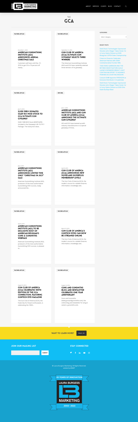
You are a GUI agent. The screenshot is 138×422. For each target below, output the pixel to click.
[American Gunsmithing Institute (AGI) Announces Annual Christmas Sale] (31, 59)
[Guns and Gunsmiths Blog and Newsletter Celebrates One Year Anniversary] (75, 295)
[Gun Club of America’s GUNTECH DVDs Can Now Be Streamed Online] (75, 236)
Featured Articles (19, 34)
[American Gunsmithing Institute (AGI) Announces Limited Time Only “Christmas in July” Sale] (31, 177)
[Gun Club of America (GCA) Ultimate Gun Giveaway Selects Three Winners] (75, 59)
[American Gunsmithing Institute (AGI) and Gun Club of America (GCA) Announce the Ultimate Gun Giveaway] (75, 118)
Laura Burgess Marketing (63, 366)
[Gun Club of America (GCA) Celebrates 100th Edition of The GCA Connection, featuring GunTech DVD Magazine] (31, 295)
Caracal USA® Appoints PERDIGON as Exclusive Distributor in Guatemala (113, 79)
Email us (81, 333)
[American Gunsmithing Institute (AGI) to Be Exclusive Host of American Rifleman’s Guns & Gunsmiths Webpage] (31, 236)
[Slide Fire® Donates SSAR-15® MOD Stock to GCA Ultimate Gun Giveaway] (31, 118)
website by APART (69, 368)
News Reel (60, 93)
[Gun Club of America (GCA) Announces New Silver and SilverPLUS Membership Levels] (75, 177)
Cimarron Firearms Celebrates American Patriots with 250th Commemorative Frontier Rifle (110, 60)
